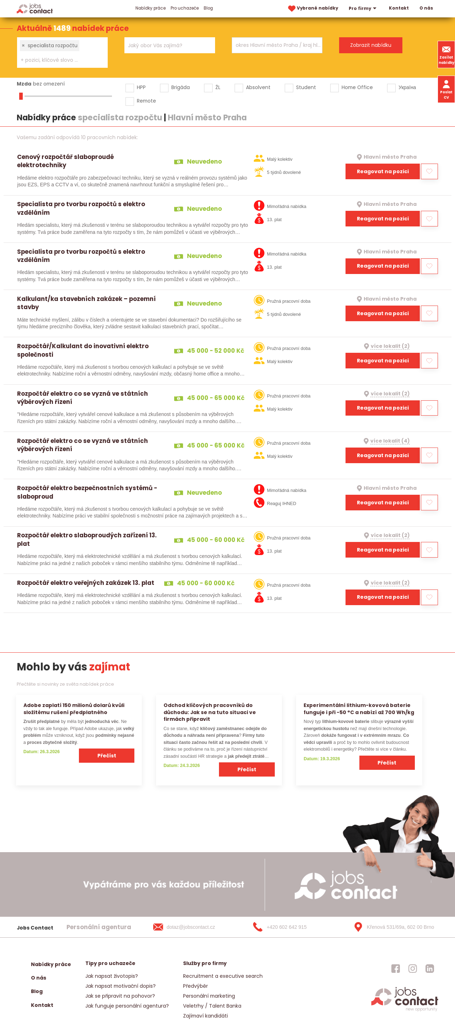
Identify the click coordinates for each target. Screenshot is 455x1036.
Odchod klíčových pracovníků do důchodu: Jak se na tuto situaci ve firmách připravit (210, 712)
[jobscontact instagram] (412, 968)
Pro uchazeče (185, 8)
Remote (146, 100)
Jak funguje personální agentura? (127, 1005)
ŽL (217, 87)
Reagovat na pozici (383, 171)
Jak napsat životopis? (111, 976)
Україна (407, 87)
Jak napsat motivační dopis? (120, 986)
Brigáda (180, 87)
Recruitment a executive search (223, 976)
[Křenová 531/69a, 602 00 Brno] (391, 927)
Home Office (357, 87)
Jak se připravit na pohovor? (120, 995)
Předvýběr (195, 986)
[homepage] (404, 1010)
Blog (208, 8)
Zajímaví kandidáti (205, 1015)
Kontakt (399, 8)
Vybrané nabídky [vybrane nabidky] (312, 8)
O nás (426, 8)
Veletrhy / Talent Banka (212, 1005)
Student (306, 87)
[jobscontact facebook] (395, 968)
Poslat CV (446, 89)
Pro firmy (363, 8)
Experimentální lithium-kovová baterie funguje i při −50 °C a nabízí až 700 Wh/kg (359, 709)
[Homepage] (35, 8)
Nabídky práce (150, 8)
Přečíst (106, 755)
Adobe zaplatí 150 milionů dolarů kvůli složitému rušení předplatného (73, 709)
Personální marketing (209, 995)
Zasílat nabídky (446, 54)
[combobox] (62, 52)
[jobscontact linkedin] (429, 968)
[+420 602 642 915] (291, 927)
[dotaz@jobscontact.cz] (191, 927)
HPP (141, 87)
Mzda (24, 83)
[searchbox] (58, 60)
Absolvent (258, 87)
